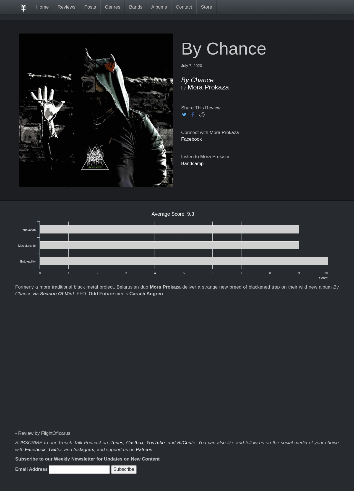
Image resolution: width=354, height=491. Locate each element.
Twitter (55, 449)
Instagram (83, 449)
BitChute (186, 442)
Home (42, 7)
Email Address (31, 469)
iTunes (116, 442)
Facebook (191, 139)
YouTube (155, 442)
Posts (90, 7)
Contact (184, 7)
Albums (159, 7)
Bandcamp (192, 163)
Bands (135, 7)
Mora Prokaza (208, 87)
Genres (112, 7)
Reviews (66, 7)
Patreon (144, 449)
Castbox (134, 442)
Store (206, 7)
